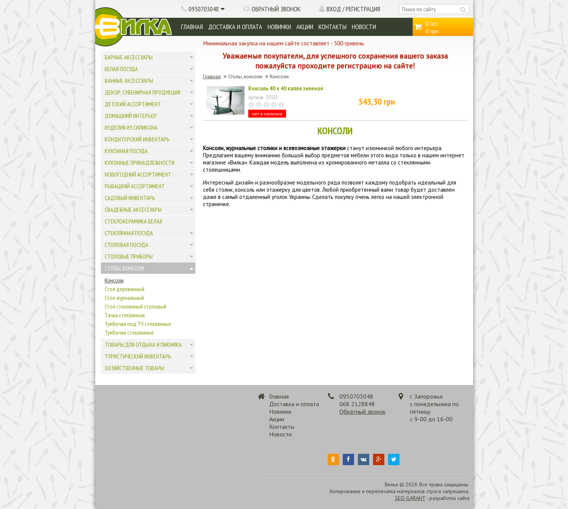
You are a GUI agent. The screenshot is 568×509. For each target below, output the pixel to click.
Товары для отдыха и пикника (143, 344)
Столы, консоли (124, 268)
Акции (304, 26)
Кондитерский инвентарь (137, 139)
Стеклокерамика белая (133, 221)
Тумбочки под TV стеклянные (138, 323)
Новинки (279, 26)
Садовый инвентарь (130, 198)
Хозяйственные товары (134, 368)
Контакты (333, 26)
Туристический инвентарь (138, 356)
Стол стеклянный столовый (135, 306)
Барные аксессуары (129, 57)
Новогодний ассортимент (138, 174)
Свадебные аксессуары (133, 209)
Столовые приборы (129, 256)
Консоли (114, 280)
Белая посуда (121, 69)
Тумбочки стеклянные (129, 332)
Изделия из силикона (131, 127)
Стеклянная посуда (129, 233)
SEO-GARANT (410, 498)
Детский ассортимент (133, 104)
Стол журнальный (124, 297)
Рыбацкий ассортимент (135, 186)
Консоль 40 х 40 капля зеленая (285, 88)
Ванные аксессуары (129, 80)
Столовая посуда (126, 244)
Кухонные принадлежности (140, 162)
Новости (364, 26)
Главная (192, 26)
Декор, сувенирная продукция (142, 92)
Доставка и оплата (235, 26)
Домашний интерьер (131, 115)
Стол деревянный (124, 289)
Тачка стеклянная (125, 315)
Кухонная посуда (126, 151)
